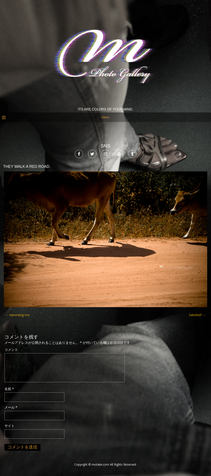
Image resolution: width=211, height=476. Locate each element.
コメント (11, 349)
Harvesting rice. (17, 315)
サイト (9, 425)
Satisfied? (197, 315)
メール (10, 407)
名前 (9, 388)
